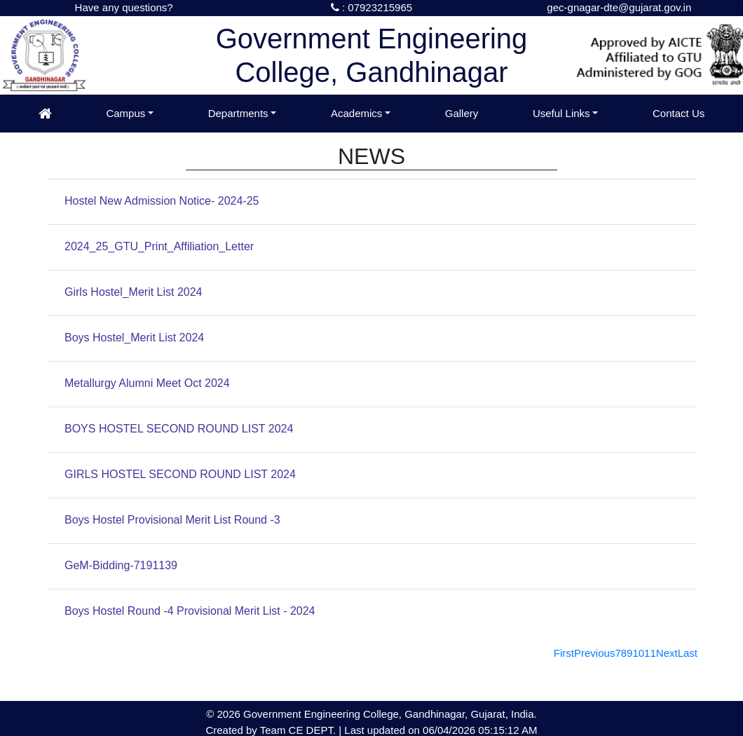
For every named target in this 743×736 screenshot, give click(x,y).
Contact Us (678, 113)
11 (650, 653)
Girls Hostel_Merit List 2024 (133, 292)
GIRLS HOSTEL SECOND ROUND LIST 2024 (180, 474)
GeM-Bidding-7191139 (120, 565)
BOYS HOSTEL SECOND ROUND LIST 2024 (178, 429)
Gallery (462, 113)
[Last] (687, 653)
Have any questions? (124, 7)
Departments (238, 113)
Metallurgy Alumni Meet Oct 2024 (147, 383)
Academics (356, 113)
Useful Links (561, 113)
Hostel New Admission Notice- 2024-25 (161, 201)
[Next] (667, 653)
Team (273, 730)
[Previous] (594, 653)
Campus (125, 113)
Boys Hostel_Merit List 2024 (134, 337)
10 (638, 653)
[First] (564, 653)
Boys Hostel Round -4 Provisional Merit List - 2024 (189, 611)
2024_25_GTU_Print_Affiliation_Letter (159, 246)
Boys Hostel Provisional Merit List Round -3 (172, 520)
